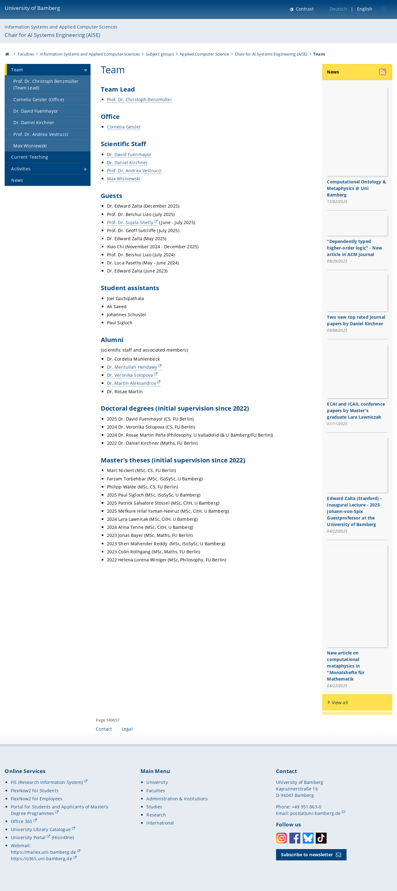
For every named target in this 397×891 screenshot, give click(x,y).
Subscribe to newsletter (307, 855)
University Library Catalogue (41, 830)
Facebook (294, 838)
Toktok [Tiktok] (321, 838)
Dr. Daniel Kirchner (127, 162)
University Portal (28, 838)
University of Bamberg (32, 7)
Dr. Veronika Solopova (130, 375)
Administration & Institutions (177, 799)
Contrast (304, 9)
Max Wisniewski (124, 179)
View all (340, 703)
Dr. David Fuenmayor (129, 154)
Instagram (281, 838)
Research (156, 815)
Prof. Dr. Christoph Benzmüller (139, 99)
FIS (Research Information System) (47, 783)
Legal (127, 729)
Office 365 (21, 822)
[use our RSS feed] (383, 72)
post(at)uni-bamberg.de (315, 814)
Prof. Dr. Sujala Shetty (130, 222)
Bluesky (308, 838)
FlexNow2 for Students (35, 791)
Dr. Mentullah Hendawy (132, 367)
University (156, 783)
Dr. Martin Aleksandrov (131, 383)
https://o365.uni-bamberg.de (41, 859)
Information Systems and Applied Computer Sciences (61, 27)
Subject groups (160, 54)
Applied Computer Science (204, 54)
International (160, 823)
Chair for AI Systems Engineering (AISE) (52, 34)
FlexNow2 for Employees (36, 799)
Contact (104, 729)
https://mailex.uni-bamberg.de (43, 853)
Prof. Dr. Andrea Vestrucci (134, 170)
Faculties (26, 54)
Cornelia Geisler (124, 127)
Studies (154, 807)
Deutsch (338, 9)
